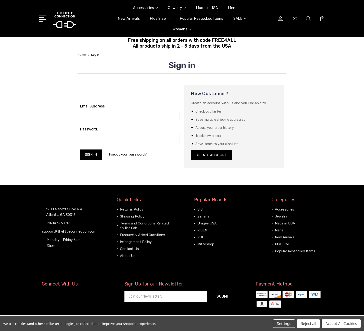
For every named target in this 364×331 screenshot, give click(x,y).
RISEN (202, 230)
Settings (284, 323)
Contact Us (129, 249)
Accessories (145, 8)
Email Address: (93, 106)
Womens (182, 29)
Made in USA (207, 8)
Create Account (211, 155)
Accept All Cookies (341, 323)
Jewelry (177, 8)
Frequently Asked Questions (142, 235)
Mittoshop (205, 244)
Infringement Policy (136, 242)
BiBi (200, 209)
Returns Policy (131, 209)
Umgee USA (207, 223)
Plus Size (160, 18)
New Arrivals (129, 18)
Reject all (308, 323)
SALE (239, 18)
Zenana (203, 216)
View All (203, 251)
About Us (127, 256)
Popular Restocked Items (201, 18)
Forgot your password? (128, 154)
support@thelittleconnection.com (69, 231)
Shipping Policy (132, 216)
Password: (89, 129)
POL (200, 237)
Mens (234, 8)
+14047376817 (58, 223)
